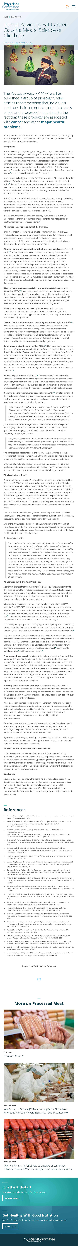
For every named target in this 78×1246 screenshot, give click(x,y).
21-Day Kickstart (12, 1198)
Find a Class (10, 1226)
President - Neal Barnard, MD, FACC (19, 43)
